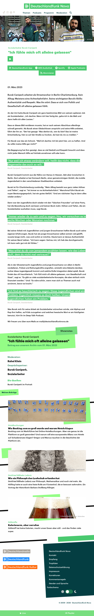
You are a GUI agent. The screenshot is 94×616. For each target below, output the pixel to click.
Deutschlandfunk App (20, 68)
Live (24, 613)
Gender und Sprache (58, 583)
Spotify (60, 68)
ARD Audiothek (43, 68)
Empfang (53, 559)
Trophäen (53, 563)
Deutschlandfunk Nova (59, 551)
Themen (26, 13)
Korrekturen (54, 575)
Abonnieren (47, 73)
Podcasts (37, 13)
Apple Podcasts (76, 68)
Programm (49, 13)
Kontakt (52, 555)
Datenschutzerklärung (59, 567)
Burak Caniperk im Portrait (20, 384)
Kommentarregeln (57, 579)
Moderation (61, 13)
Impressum (54, 571)
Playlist (71, 613)
